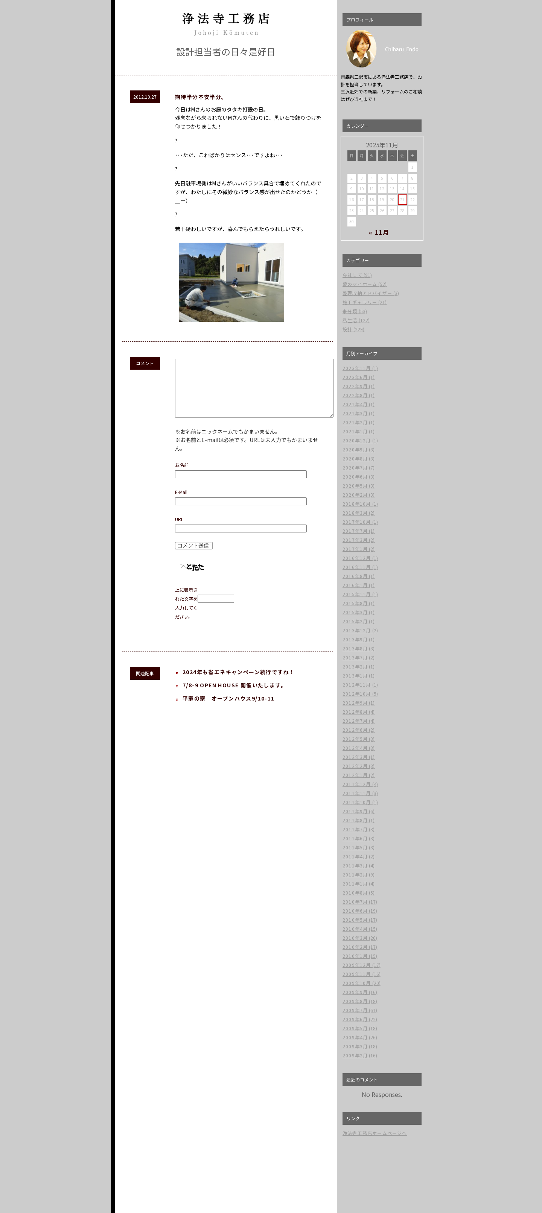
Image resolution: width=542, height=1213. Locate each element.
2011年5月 (355, 847)
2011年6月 (355, 838)
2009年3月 (355, 1046)
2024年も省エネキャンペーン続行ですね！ (239, 683)
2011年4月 (355, 856)
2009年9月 (355, 992)
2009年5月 (355, 1028)
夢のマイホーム (360, 284)
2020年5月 (355, 485)
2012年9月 (355, 702)
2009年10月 (357, 983)
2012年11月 (357, 684)
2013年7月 (355, 657)
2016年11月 (357, 567)
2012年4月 (355, 748)
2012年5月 (355, 739)
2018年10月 (357, 503)
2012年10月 (357, 693)
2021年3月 (355, 413)
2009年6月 (355, 1019)
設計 (347, 329)
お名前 (182, 476)
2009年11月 (357, 974)
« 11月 (379, 232)
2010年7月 (355, 901)
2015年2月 (355, 621)
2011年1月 (355, 883)
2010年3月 (355, 938)
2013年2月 (355, 666)
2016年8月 (355, 576)
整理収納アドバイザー (367, 293)
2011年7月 (355, 829)
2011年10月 (357, 802)
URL (179, 530)
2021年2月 (355, 422)
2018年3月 (355, 512)
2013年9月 (355, 639)
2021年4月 (355, 404)
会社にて (352, 275)
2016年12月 (357, 558)
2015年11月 (357, 594)
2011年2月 (355, 874)
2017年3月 (355, 540)
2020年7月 (355, 467)
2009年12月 (357, 965)
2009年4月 (355, 1037)
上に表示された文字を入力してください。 (186, 615)
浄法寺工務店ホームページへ (375, 1133)
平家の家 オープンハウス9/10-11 (229, 709)
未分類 (350, 311)
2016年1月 (355, 585)
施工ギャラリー (360, 302)
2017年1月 (355, 549)
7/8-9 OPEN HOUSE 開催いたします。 (234, 696)
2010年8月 (355, 892)
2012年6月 (355, 730)
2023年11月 (357, 368)
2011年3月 (355, 865)
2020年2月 (355, 494)
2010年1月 (355, 956)
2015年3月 (355, 612)
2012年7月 (355, 720)
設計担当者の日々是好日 (226, 51)
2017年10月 (357, 522)
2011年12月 (357, 784)
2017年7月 (355, 531)
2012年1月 (355, 775)
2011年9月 (355, 811)
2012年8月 (355, 711)
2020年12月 (357, 440)
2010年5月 (355, 919)
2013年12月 (357, 630)
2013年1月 (355, 675)
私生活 (350, 320)
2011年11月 (357, 793)
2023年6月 (355, 377)
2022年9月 (355, 386)
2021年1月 (355, 431)
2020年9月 (355, 449)
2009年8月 (355, 1001)
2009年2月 (355, 1055)
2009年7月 (355, 1010)
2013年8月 (355, 648)
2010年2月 (355, 947)
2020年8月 (355, 458)
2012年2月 (355, 766)
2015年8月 (355, 603)
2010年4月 (355, 928)
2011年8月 (355, 820)
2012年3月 (355, 757)
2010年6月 (355, 910)
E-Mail (181, 503)
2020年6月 (355, 476)
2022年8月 (355, 395)
